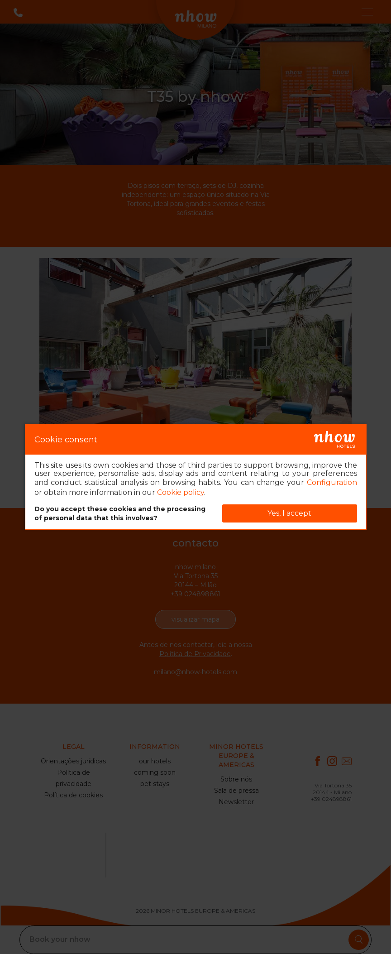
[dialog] (196, 477)
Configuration (332, 482)
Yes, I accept (289, 513)
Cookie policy (180, 492)
